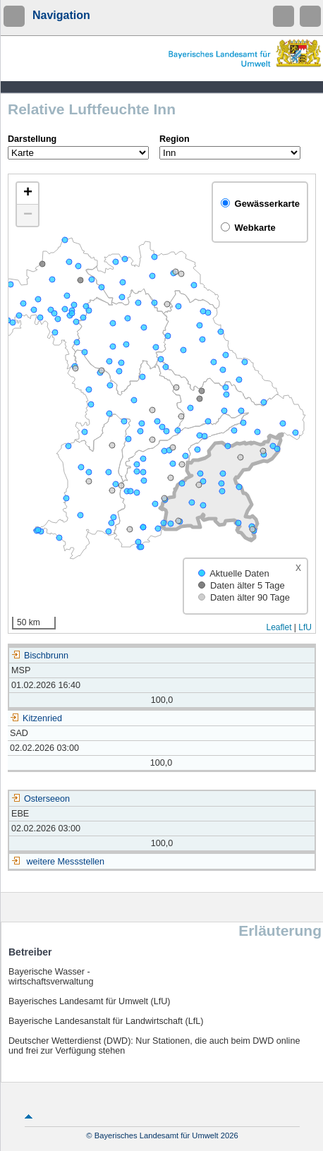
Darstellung (32, 139)
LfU (305, 627)
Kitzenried (36, 718)
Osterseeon (40, 799)
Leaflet (278, 627)
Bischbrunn (39, 656)
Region (174, 139)
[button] (27, 194)
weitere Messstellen (66, 862)
